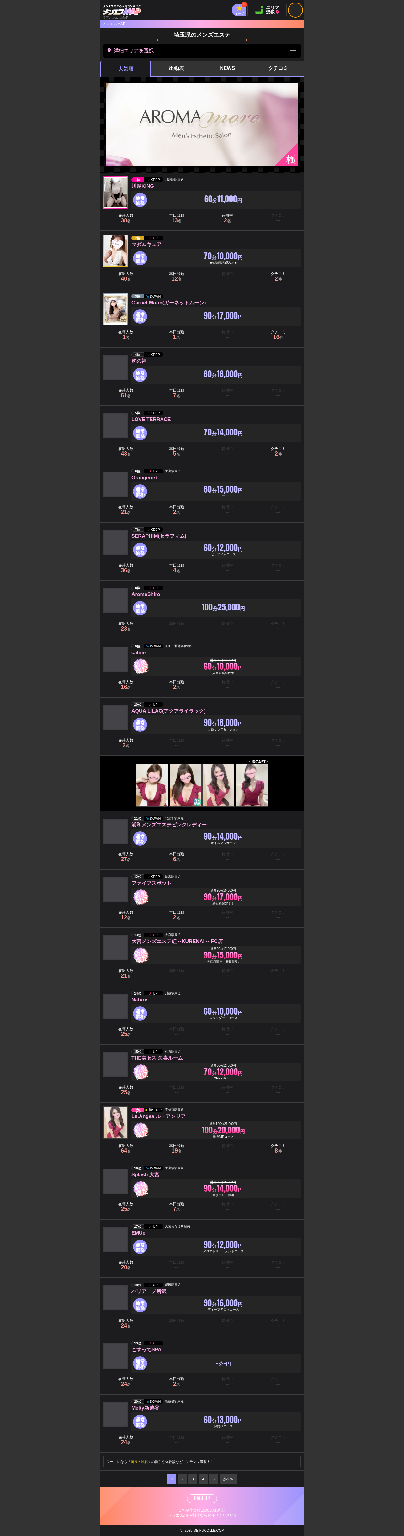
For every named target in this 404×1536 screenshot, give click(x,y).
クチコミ (278, 68)
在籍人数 (125, 218)
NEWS (227, 68)
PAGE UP (202, 1498)
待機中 (227, 218)
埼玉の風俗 (139, 1462)
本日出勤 (176, 218)
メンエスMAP (113, 24)
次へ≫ (228, 1479)
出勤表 (176, 68)
